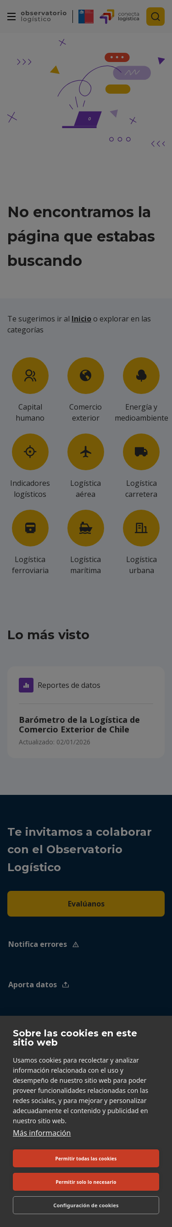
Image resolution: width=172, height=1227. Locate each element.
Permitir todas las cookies (86, 1158)
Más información (42, 1133)
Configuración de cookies (86, 1205)
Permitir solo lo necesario (85, 1182)
